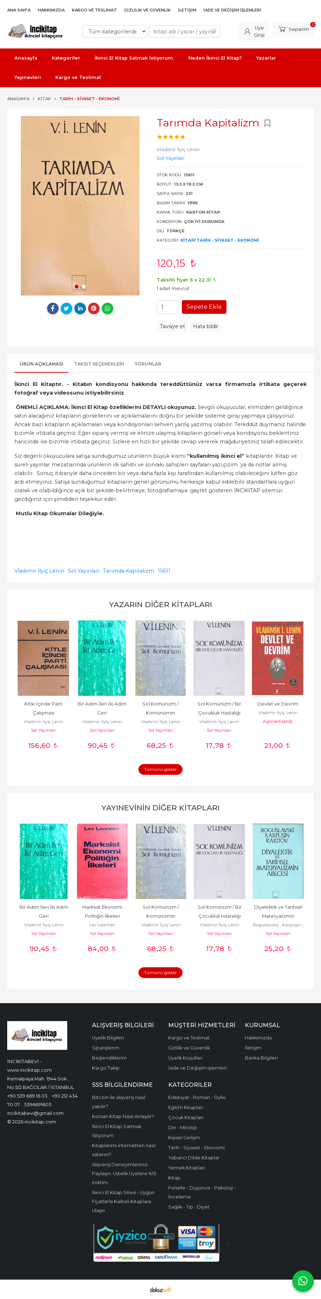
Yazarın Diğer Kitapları (160, 604)
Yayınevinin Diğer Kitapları (160, 807)
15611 (164, 571)
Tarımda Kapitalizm (128, 571)
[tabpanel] (80, 205)
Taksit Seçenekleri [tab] (99, 364)
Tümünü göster (160, 769)
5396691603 (37, 1104)
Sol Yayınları (83, 571)
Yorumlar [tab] (148, 364)
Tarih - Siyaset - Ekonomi (228, 240)
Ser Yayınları (43, 730)
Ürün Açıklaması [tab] (41, 364)
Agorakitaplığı (278, 721)
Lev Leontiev (102, 924)
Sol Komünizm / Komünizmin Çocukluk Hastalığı (160, 713)
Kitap (187, 240)
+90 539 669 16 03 (27, 1096)
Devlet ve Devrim (277, 704)
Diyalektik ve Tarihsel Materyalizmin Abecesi (278, 916)
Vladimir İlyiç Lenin (39, 571)
